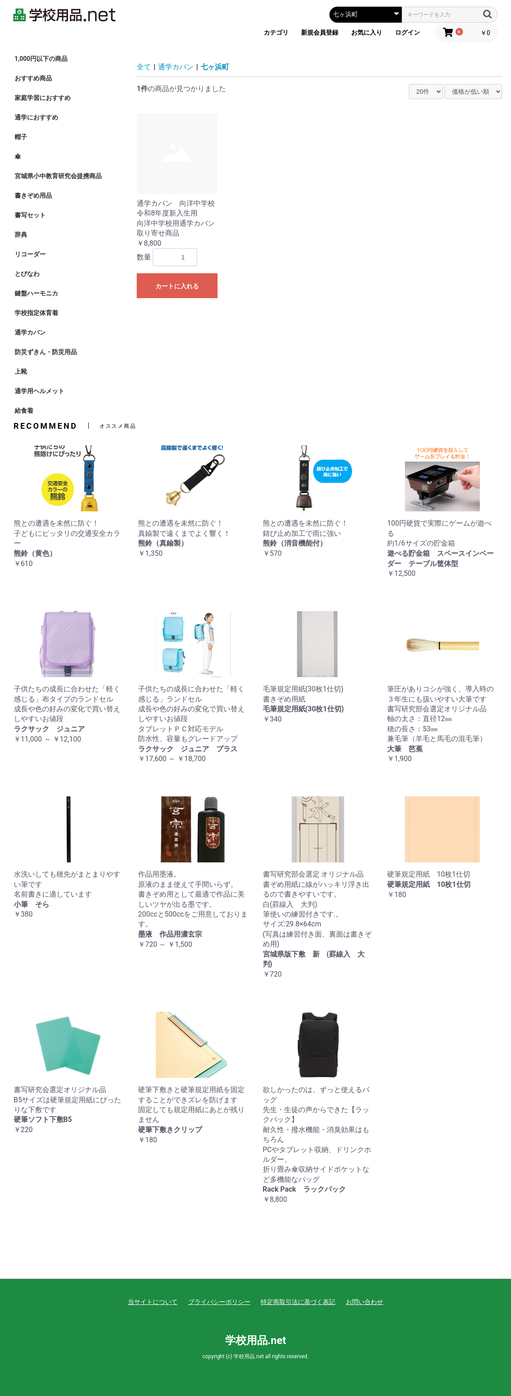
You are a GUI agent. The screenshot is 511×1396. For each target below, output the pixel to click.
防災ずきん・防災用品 (46, 351)
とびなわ (27, 273)
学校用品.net (255, 1340)
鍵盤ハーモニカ (36, 293)
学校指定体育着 (36, 312)
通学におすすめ (36, 117)
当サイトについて (153, 1301)
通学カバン (30, 332)
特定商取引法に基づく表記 (298, 1301)
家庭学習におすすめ (43, 97)
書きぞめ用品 (33, 195)
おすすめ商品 (33, 78)
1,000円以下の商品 (41, 58)
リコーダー (30, 254)
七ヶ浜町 (215, 67)
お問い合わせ (364, 1301)
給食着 (24, 410)
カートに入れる (177, 286)
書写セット (30, 215)
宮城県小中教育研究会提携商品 (58, 175)
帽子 (21, 136)
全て (144, 67)
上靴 (21, 371)
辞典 (21, 234)
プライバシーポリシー (219, 1301)
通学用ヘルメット (39, 391)
